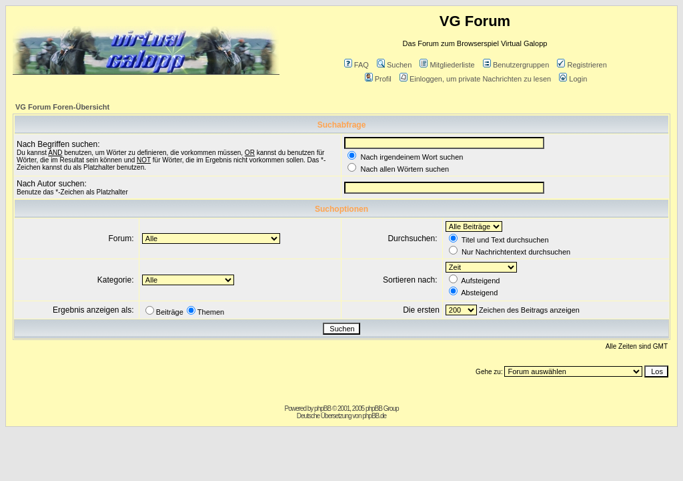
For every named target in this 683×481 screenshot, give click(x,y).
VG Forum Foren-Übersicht (62, 107)
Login (573, 79)
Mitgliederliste (447, 65)
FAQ (356, 65)
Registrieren (581, 65)
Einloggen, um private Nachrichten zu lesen (475, 79)
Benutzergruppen (516, 65)
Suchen (394, 65)
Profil (378, 79)
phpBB (322, 408)
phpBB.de (374, 416)
